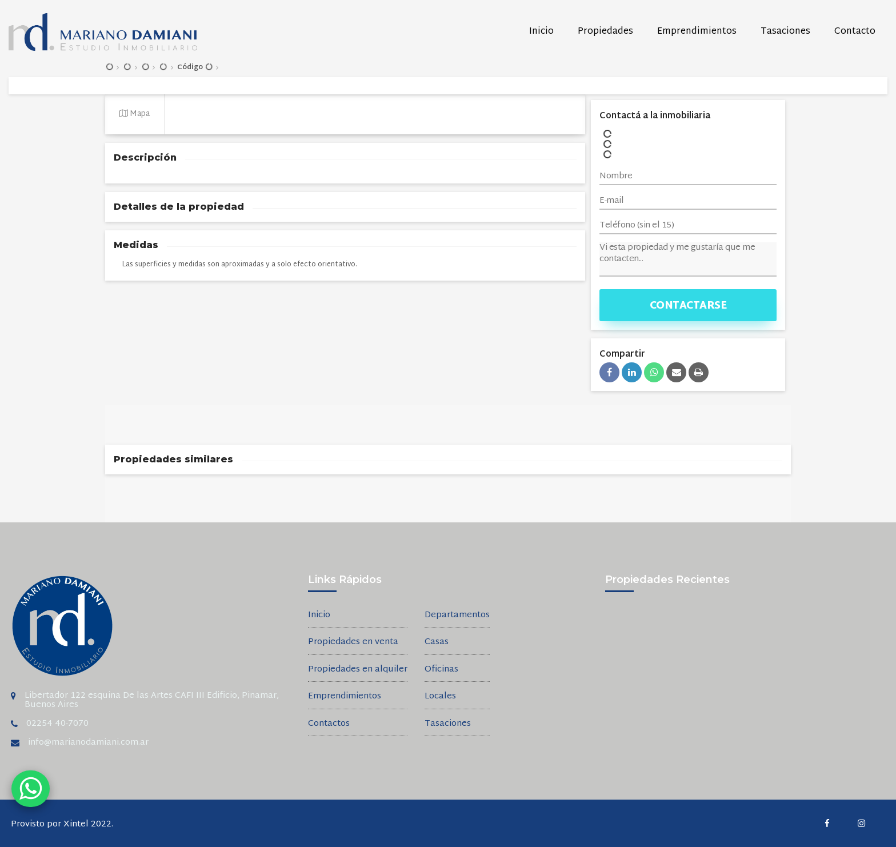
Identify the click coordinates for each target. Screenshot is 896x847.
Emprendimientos (697, 31)
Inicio (541, 31)
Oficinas (441, 670)
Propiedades (605, 31)
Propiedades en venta (353, 642)
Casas (437, 642)
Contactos (329, 724)
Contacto (854, 31)
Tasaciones (785, 31)
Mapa (134, 114)
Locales (440, 697)
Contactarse (688, 306)
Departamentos (457, 615)
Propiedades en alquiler (357, 670)
